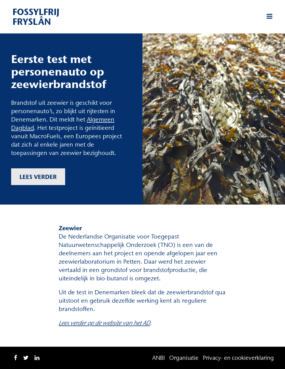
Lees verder (38, 176)
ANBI (158, 357)
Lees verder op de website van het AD (104, 323)
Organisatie (183, 357)
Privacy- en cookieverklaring (238, 357)
